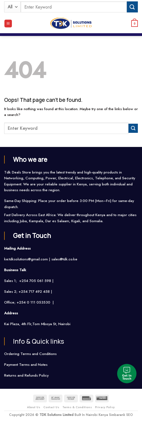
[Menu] (8, 23)
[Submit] (132, 6)
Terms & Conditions (77, 407)
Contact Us (51, 407)
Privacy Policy (105, 407)
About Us (33, 407)
